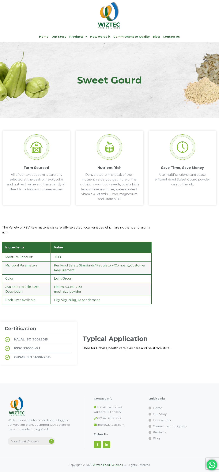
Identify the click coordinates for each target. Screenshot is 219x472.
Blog (156, 36)
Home (43, 36)
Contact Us (171, 36)
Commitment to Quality (131, 36)
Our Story (58, 36)
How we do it (100, 36)
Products (78, 36)
